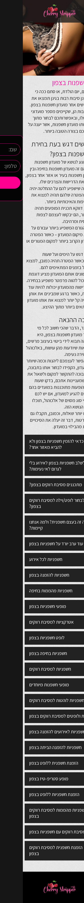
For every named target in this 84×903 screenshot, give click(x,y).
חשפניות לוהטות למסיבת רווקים (34, 700)
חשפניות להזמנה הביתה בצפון (32, 747)
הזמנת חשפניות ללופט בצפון (31, 794)
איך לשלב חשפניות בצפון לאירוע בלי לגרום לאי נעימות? (37, 466)
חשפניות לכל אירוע (22, 559)
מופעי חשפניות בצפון (24, 606)
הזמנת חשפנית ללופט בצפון (30, 763)
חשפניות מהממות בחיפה (28, 591)
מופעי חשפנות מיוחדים (26, 685)
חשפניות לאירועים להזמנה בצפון (34, 732)
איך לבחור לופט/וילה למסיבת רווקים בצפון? (37, 503)
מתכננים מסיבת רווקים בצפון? (32, 484)
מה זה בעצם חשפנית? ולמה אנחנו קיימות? (35, 525)
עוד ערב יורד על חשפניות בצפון (33, 544)
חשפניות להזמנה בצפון (26, 575)
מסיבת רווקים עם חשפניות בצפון (34, 832)
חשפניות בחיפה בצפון (25, 653)
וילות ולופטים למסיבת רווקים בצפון (36, 716)
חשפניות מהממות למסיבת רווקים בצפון (35, 813)
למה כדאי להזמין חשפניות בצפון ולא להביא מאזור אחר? (37, 444)
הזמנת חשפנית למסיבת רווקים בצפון (33, 850)
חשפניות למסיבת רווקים (27, 669)
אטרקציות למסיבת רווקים (28, 622)
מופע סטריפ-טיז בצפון (25, 779)
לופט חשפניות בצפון (24, 638)
